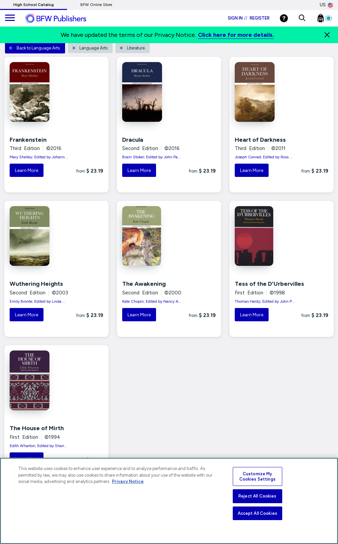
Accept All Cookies (257, 513)
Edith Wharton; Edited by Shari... (38, 445)
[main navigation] (10, 18)
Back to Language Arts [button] (34, 47)
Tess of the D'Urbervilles (269, 283)
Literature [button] (132, 47)
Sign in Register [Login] (249, 18)
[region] (169, 501)
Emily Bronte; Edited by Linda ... (37, 301)
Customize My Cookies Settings (257, 476)
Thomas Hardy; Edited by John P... (265, 301)
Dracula (132, 139)
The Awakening (144, 283)
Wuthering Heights (36, 283)
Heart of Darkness (260, 139)
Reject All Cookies (257, 496)
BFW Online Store (96, 4)
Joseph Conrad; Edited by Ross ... (264, 157)
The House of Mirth (37, 428)
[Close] (327, 35)
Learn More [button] (26, 170)
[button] (302, 18)
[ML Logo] (63, 19)
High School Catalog (33, 4)
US (326, 5)
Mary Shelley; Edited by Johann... (39, 157)
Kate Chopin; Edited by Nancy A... (151, 301)
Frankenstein (28, 139)
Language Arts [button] (90, 47)
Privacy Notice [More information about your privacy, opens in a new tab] (128, 481)
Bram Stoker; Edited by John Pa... (151, 157)
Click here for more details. (236, 35)
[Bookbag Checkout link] (329, 20)
